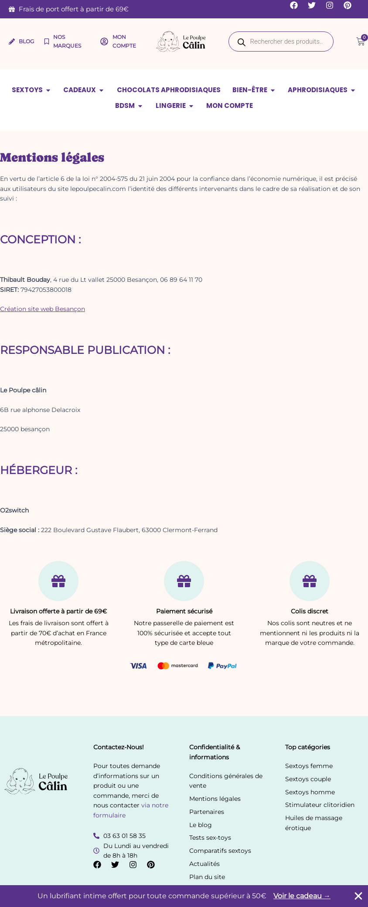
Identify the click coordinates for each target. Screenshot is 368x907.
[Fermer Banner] (358, 896)
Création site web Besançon (42, 308)
